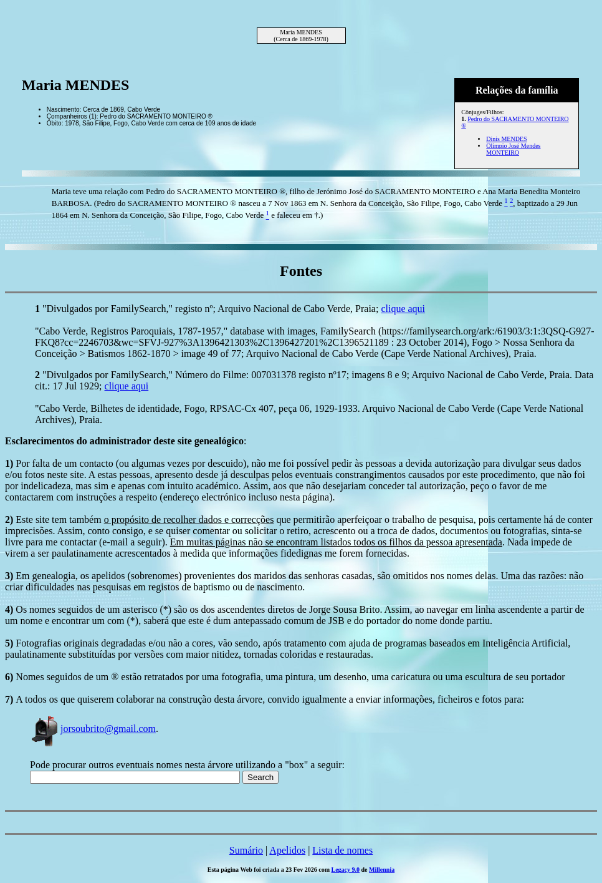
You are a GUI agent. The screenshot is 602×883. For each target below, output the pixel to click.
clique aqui (403, 308)
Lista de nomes (342, 850)
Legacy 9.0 (346, 869)
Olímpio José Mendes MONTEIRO (513, 149)
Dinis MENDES (506, 138)
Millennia (381, 869)
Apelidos (287, 850)
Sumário (246, 850)
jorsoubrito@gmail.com (93, 728)
